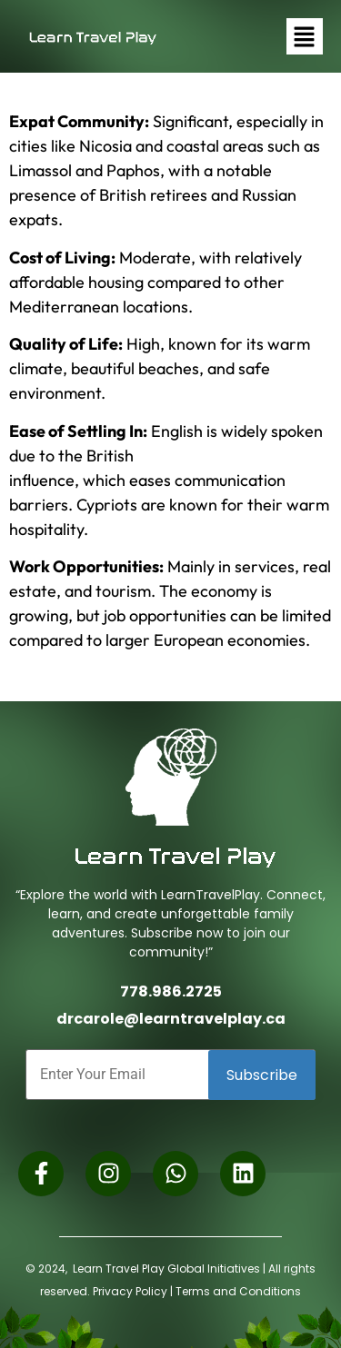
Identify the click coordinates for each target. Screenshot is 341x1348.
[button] (304, 36)
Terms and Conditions (238, 1291)
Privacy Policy (130, 1291)
